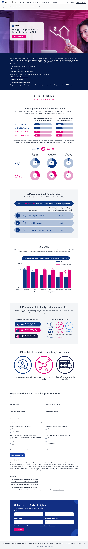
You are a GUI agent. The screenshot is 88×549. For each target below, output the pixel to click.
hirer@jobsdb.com (58, 489)
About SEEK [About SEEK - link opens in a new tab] (6, 543)
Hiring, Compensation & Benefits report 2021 (24, 487)
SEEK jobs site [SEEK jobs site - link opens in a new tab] (81, 543)
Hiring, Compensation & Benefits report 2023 (24, 482)
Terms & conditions (60, 543)
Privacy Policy (48, 449)
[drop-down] (59, 522)
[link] (19, 36)
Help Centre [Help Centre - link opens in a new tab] (71, 543)
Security (44, 543)
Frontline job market (17, 79)
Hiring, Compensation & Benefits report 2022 (24, 484)
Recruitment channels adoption (20, 82)
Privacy (51, 543)
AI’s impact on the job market (19, 77)
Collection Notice (39, 449)
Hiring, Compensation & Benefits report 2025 (24, 479)
